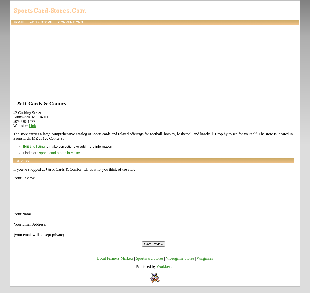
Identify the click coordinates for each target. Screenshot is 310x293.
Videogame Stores (180, 264)
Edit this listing (34, 146)
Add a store (41, 22)
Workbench (165, 272)
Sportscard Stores (149, 264)
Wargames (205, 264)
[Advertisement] (155, 62)
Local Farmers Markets (115, 264)
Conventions (70, 22)
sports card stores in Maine (59, 153)
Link (32, 126)
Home (19, 22)
